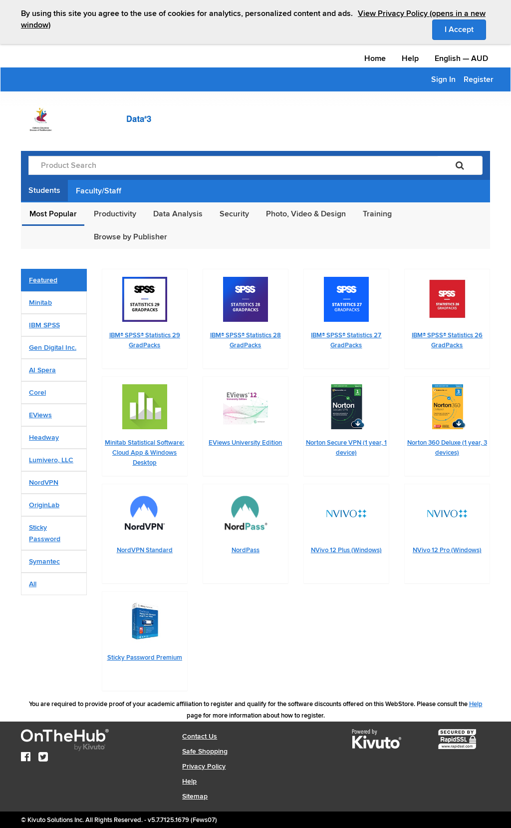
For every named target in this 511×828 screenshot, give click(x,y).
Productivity (115, 214)
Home (375, 58)
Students (44, 190)
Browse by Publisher (130, 237)
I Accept (465, 28)
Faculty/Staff (98, 191)
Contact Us (199, 736)
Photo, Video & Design (306, 214)
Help (410, 58)
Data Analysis (178, 214)
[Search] (460, 165)
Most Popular (53, 214)
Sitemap (195, 796)
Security (234, 214)
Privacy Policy (204, 766)
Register (479, 79)
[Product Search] (233, 165)
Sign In (443, 79)
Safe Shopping (205, 751)
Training (377, 214)
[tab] (54, 280)
